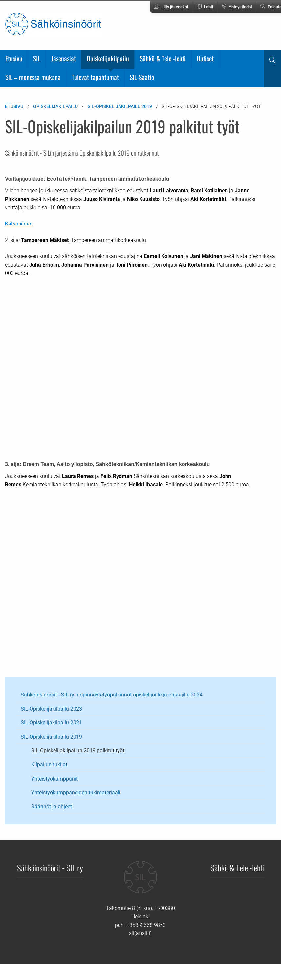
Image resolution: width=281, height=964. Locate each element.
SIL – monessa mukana (33, 77)
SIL (36, 58)
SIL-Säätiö (142, 77)
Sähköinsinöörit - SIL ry (50, 867)
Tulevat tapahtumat (95, 77)
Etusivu (13, 58)
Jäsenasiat (63, 58)
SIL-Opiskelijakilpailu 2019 (120, 106)
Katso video (18, 224)
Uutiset (205, 58)
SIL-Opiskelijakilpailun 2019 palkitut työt (77, 750)
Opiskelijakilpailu (108, 58)
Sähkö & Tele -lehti (163, 58)
